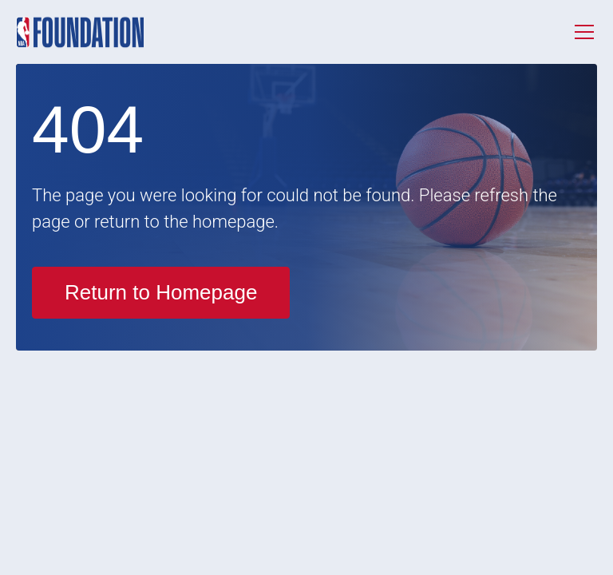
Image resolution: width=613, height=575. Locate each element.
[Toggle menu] (584, 32)
